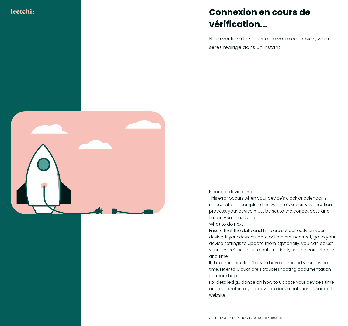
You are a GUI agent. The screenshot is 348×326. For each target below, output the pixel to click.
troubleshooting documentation (297, 269)
